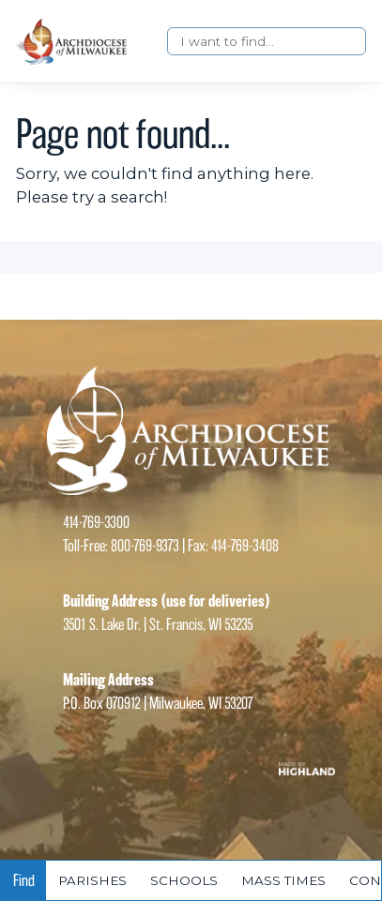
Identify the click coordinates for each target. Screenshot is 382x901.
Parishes (92, 880)
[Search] (266, 41)
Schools (184, 880)
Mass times (283, 880)
